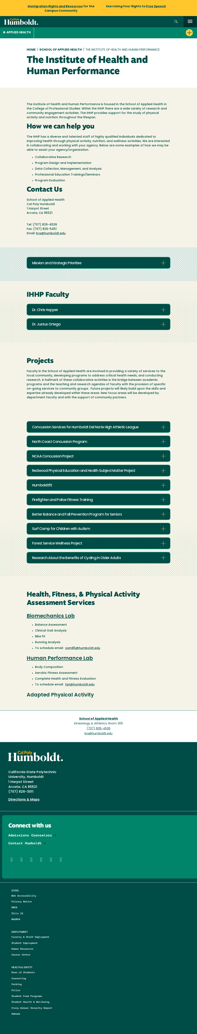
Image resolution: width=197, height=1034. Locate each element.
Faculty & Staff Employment (30, 936)
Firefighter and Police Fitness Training (62, 500)
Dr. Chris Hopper (45, 310)
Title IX (17, 913)
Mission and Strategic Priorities (57, 263)
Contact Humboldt (25, 843)
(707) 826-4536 (98, 728)
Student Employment (24, 942)
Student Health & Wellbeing (30, 1001)
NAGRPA (15, 919)
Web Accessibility (23, 895)
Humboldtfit (42, 485)
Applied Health (17, 32)
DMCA (14, 907)
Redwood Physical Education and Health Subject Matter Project (83, 471)
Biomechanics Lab (51, 616)
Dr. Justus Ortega (46, 324)
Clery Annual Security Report (31, 1007)
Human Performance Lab (60, 658)
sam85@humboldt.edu (82, 648)
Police (15, 990)
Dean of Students (23, 972)
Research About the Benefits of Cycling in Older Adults (76, 558)
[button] (176, 21)
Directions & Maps (24, 799)
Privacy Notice (21, 901)
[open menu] (190, 21)
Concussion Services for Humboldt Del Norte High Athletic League (85, 427)
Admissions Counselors (30, 835)
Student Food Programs (26, 996)
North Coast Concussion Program (59, 442)
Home (31, 49)
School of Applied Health (60, 49)
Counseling (18, 978)
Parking (16, 984)
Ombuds (15, 1013)
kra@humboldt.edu (51, 233)
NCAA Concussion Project (53, 456)
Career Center (20, 954)
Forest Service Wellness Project (57, 543)
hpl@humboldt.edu (80, 684)
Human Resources (22, 948)
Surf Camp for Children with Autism (61, 529)
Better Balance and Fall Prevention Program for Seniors (77, 514)
